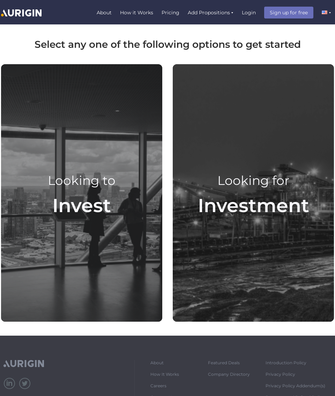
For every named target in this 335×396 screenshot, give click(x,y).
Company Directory (229, 374)
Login (249, 12)
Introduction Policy (286, 362)
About (104, 12)
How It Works (164, 374)
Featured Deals (224, 362)
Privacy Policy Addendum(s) (295, 385)
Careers (158, 385)
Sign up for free (289, 12)
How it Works (136, 12)
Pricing (170, 12)
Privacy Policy (280, 374)
